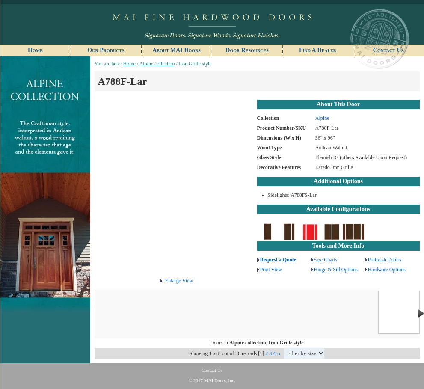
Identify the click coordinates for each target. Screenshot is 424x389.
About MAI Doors (176, 50)
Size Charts (326, 260)
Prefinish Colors (384, 260)
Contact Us (388, 50)
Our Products (105, 50)
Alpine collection (157, 64)
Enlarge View (179, 281)
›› (278, 353)
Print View (271, 270)
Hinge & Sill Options (336, 270)
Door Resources (246, 50)
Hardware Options (387, 270)
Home (35, 50)
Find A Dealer (317, 50)
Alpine (322, 118)
